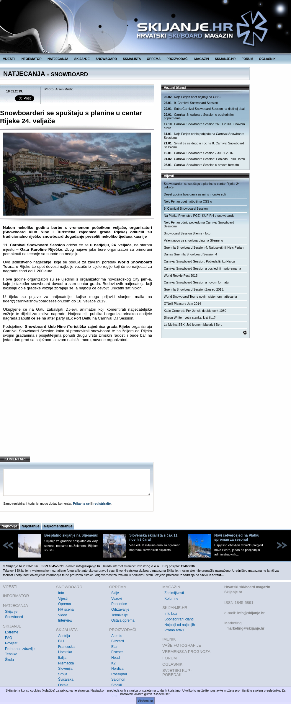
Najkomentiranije (58, 526)
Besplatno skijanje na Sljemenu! (71, 535)
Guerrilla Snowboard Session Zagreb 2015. (194, 289)
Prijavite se (81, 503)
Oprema (64, 604)
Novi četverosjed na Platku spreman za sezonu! (236, 537)
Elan (114, 647)
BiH (61, 641)
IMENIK (169, 639)
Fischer (117, 652)
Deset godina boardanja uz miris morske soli (195, 194)
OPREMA (154, 59)
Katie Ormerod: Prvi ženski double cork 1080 (195, 310)
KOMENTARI (15, 459)
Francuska (66, 647)
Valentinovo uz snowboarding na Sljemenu (193, 240)
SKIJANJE (82, 59)
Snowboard (14, 617)
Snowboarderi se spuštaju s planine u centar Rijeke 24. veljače (202, 185)
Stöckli (116, 685)
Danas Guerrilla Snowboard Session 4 (190, 254)
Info (61, 593)
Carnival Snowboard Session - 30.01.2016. (199, 153)
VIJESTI (9, 59)
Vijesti (63, 599)
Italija (62, 658)
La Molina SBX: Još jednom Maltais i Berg (193, 324)
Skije (115, 593)
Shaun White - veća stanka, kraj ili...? (189, 317)
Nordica (117, 668)
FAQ (8, 638)
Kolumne (171, 599)
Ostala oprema (123, 620)
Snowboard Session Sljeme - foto (187, 233)
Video (62, 615)
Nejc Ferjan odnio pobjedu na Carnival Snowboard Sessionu (204, 135)
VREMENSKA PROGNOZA (186, 652)
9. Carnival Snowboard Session (191, 103)
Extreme (11, 632)
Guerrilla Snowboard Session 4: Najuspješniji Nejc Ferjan (203, 247)
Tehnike (11, 654)
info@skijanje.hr (251, 613)
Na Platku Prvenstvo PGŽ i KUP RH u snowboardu (199, 215)
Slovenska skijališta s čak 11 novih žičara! (153, 537)
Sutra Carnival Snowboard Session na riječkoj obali (204, 109)
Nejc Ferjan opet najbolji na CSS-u (193, 97)
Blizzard (117, 641)
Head (115, 658)
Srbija (62, 674)
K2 (113, 663)
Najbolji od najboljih (179, 625)
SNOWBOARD (106, 59)
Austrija (64, 636)
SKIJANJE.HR (225, 59)
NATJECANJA (58, 59)
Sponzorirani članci (179, 619)
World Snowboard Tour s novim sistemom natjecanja (200, 296)
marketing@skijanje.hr (245, 628)
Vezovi (116, 599)
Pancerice (119, 604)
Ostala (63, 685)
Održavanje (120, 609)
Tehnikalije (119, 615)
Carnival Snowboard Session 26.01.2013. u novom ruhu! (204, 126)
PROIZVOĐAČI (177, 59)
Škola (9, 660)
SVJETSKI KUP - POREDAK (177, 673)
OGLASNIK (267, 59)
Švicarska (65, 679)
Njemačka (66, 663)
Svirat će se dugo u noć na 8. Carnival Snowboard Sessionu (204, 145)
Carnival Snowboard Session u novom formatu (201, 165)
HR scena (66, 609)
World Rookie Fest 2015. (181, 275)
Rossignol (119, 674)
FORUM (247, 59)
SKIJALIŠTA (132, 59)
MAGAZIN (201, 59)
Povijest (11, 643)
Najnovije (9, 526)
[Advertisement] (77, 404)
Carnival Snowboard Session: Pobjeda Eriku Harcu (204, 159)
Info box (170, 614)
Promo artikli (174, 630)
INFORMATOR (31, 59)
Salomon (118, 679)
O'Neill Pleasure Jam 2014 (182, 303)
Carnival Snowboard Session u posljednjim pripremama (199, 116)
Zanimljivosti (174, 593)
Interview (65, 620)
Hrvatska (65, 652)
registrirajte (102, 503)
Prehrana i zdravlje (20, 649)
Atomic (116, 636)
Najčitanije (30, 526)
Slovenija (65, 668)
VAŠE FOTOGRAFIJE (181, 645)
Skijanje (11, 612)
